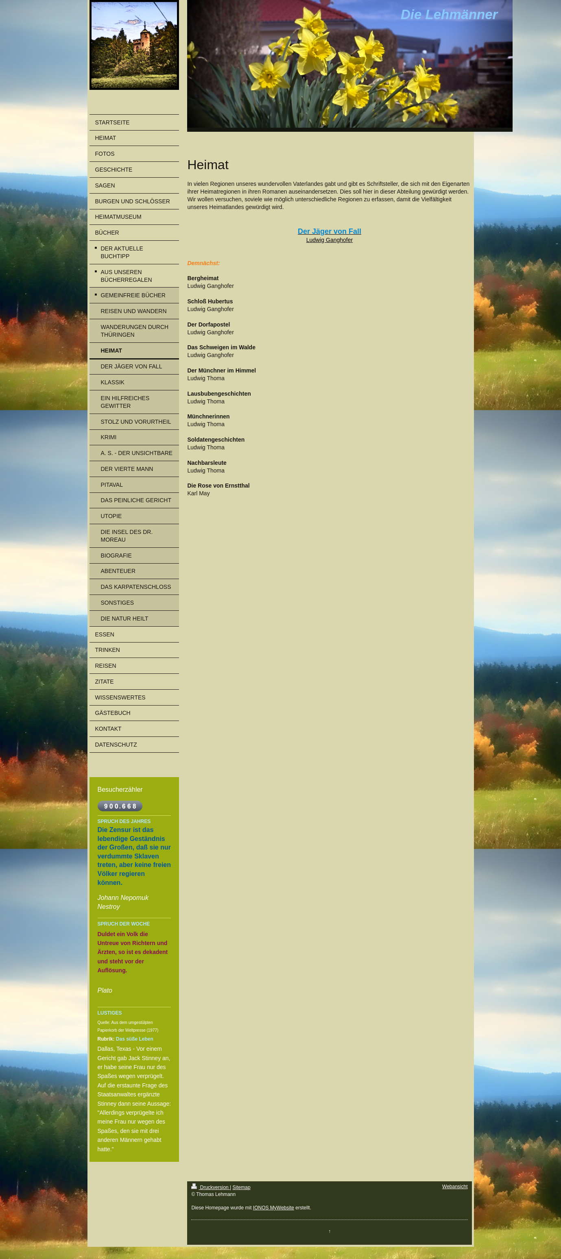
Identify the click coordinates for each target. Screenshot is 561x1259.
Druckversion (210, 1187)
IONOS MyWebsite (273, 1208)
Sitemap (242, 1187)
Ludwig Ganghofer (329, 240)
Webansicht (454, 1186)
